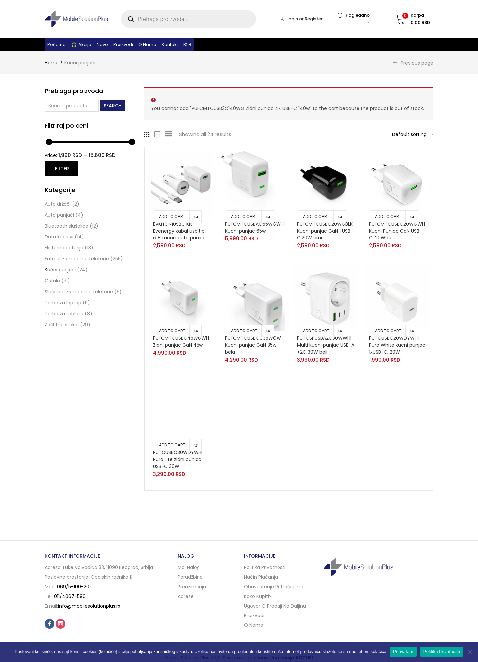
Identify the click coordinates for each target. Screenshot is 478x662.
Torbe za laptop (63, 302)
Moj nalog (189, 567)
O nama (147, 44)
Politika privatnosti (264, 567)
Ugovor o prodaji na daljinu (275, 606)
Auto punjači (59, 215)
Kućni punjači (60, 269)
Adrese (186, 596)
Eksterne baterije (64, 247)
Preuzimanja (192, 586)
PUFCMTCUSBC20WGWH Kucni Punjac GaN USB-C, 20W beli (397, 231)
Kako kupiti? (258, 596)
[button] (406, 19)
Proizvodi (123, 44)
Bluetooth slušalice (66, 226)
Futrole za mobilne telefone (77, 258)
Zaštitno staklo (62, 324)
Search (113, 105)
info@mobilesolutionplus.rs (89, 606)
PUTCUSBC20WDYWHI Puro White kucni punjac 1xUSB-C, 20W (397, 345)
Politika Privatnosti (441, 651)
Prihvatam (403, 651)
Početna (56, 44)
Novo (102, 44)
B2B (187, 44)
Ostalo (52, 280)
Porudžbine (190, 577)
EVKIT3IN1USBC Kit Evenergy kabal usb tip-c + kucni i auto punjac (180, 231)
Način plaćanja (261, 577)
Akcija (81, 44)
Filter (62, 168)
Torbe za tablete (64, 313)
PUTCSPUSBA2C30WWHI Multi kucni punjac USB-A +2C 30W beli (325, 345)
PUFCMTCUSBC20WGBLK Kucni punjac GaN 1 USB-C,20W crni (325, 231)
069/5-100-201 (74, 586)
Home (52, 62)
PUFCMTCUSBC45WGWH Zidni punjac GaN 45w (181, 341)
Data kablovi (59, 237)
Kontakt (170, 44)
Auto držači (58, 204)
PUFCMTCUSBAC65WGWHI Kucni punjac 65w (255, 227)
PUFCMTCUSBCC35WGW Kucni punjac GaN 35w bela (253, 345)
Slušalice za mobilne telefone (79, 291)
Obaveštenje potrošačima (274, 586)
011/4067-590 (70, 596)
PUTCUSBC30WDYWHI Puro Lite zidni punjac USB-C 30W (177, 459)
